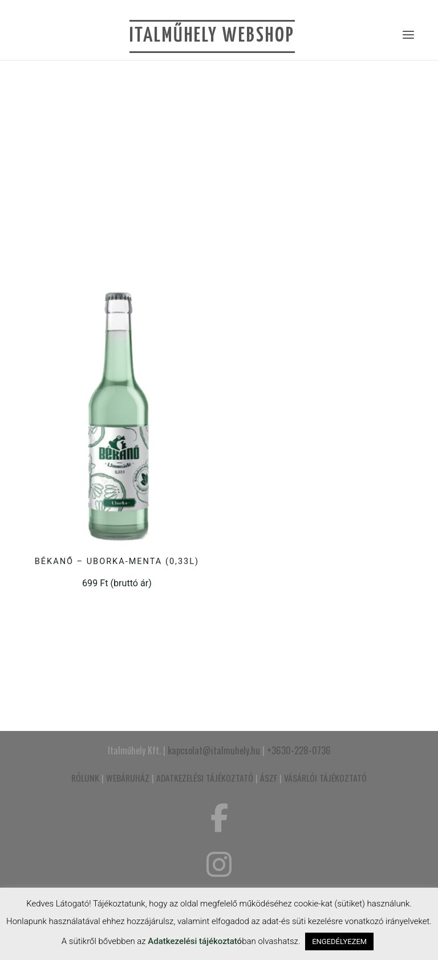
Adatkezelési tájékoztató (195, 941)
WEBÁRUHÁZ (127, 778)
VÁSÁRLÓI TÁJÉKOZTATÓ (325, 778)
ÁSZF (268, 778)
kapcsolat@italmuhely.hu (214, 750)
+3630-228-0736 (299, 750)
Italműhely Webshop (212, 36)
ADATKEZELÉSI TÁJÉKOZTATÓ (204, 778)
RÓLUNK (85, 778)
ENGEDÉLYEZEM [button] (339, 941)
